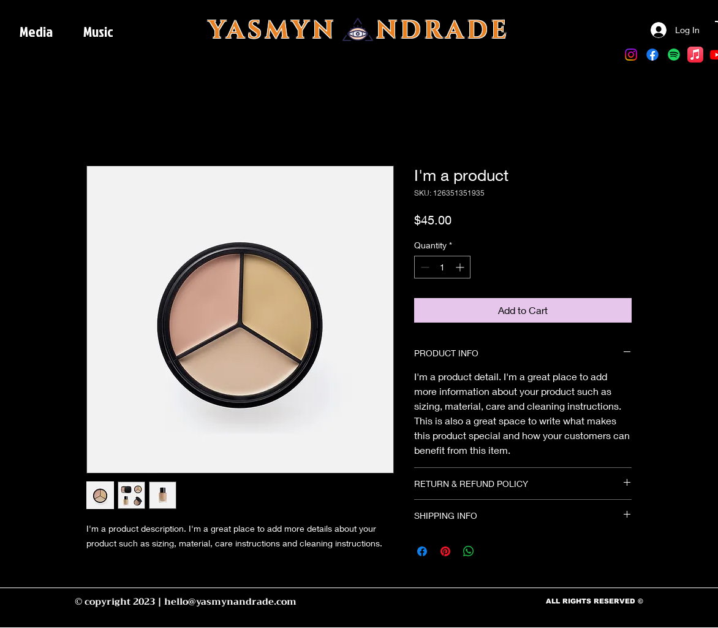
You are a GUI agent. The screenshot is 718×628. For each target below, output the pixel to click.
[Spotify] (674, 55)
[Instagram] (631, 55)
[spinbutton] (442, 267)
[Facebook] (652, 55)
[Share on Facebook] (422, 551)
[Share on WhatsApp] (468, 551)
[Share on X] (492, 551)
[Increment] (461, 267)
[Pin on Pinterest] (445, 551)
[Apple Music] (695, 55)
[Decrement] (423, 267)
